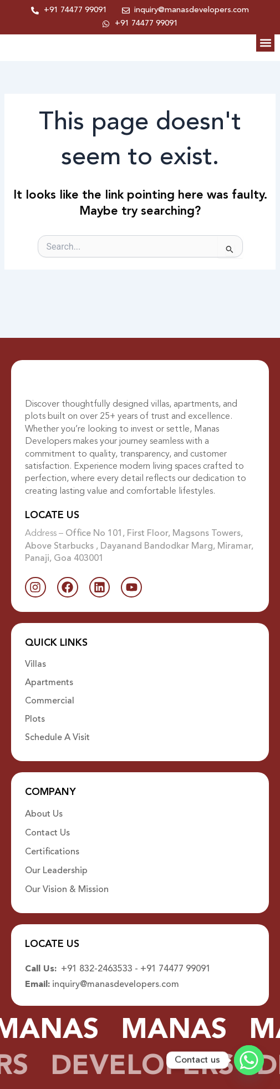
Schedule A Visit (57, 739)
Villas (35, 665)
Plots (35, 721)
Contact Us (47, 834)
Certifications (52, 853)
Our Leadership (56, 872)
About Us (44, 816)
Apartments (49, 684)
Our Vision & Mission (67, 891)
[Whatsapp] (249, 1060)
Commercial (49, 702)
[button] (265, 52)
